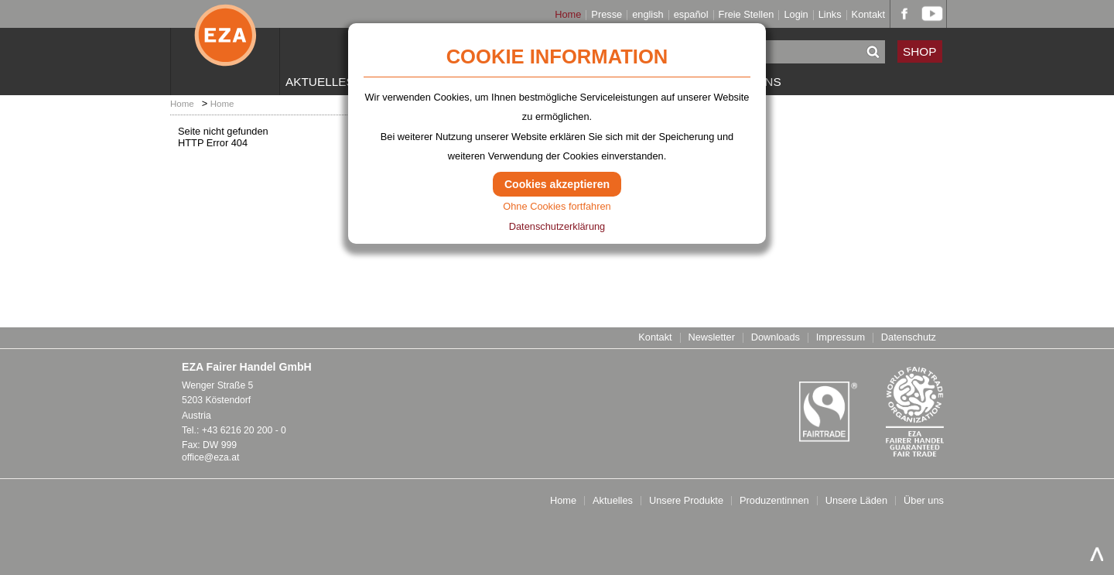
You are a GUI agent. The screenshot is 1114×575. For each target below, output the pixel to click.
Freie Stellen (746, 15)
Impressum (840, 338)
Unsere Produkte (686, 501)
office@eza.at (210, 457)
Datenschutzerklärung (557, 226)
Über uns (924, 501)
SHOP (920, 51)
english (648, 15)
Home (568, 15)
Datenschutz (908, 338)
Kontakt (868, 15)
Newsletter (711, 338)
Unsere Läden (856, 501)
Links (830, 15)
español (691, 15)
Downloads (775, 338)
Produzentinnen (774, 501)
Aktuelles (319, 81)
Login (796, 15)
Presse (606, 15)
